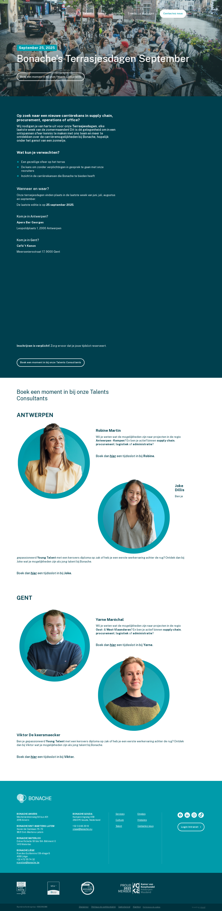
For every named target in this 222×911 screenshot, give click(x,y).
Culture (101, 13)
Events (132, 13)
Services (71, 13)
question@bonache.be (28, 862)
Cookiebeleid (124, 907)
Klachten (137, 907)
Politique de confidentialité (103, 907)
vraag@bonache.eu (82, 829)
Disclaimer (84, 907)
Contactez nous (173, 13)
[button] (198, 14)
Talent (87, 13)
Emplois (117, 13)
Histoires (148, 13)
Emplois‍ (141, 814)
